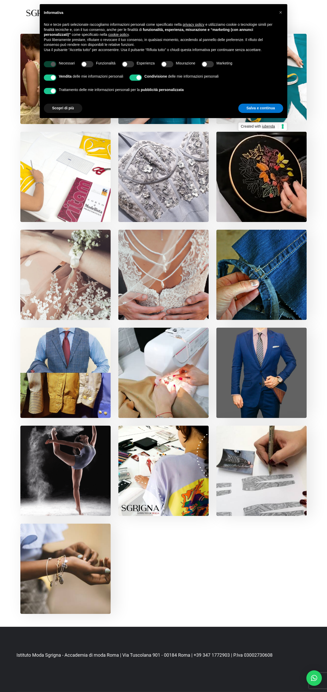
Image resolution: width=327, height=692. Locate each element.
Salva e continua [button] (261, 108)
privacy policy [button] (194, 24)
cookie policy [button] (118, 34)
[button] (314, 678)
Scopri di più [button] (63, 108)
